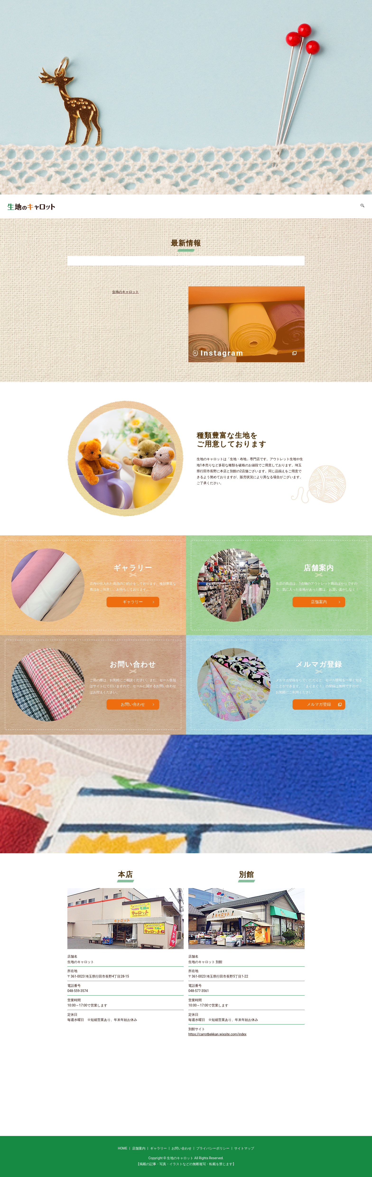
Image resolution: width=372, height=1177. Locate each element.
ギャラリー (314, 206)
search (364, 207)
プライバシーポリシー (212, 1148)
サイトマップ (244, 1148)
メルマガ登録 (319, 704)
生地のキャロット (125, 292)
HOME (267, 206)
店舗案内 (289, 206)
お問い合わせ (343, 206)
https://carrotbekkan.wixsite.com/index (217, 1034)
